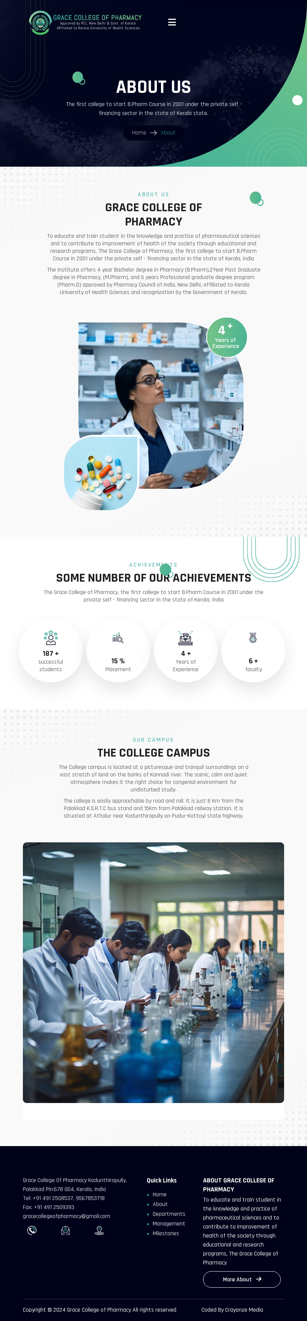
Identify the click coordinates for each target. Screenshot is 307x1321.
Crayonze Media (244, 1310)
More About (242, 1280)
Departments (169, 1214)
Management (169, 1224)
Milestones (166, 1233)
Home (160, 1195)
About (160, 1204)
